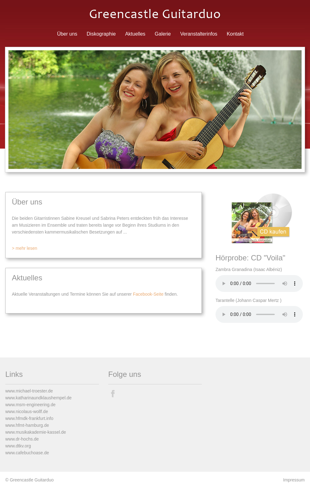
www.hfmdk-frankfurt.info (29, 418)
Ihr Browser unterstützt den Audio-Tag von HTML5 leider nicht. (259, 283)
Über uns (67, 34)
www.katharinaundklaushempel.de (38, 397)
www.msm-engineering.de (30, 404)
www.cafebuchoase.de (27, 452)
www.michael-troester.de (29, 390)
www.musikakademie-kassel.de (35, 432)
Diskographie (101, 34)
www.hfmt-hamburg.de (27, 425)
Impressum (294, 479)
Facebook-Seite (148, 294)
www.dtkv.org (18, 445)
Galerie (163, 34)
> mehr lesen (24, 248)
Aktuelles (135, 34)
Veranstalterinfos (198, 34)
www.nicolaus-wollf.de (26, 411)
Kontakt (235, 34)
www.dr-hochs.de (22, 438)
